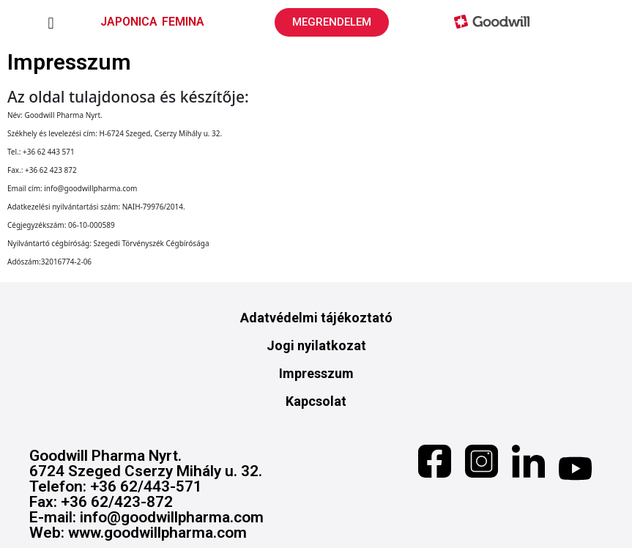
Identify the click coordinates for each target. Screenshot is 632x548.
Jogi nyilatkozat (316, 345)
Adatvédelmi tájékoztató (316, 317)
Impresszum (316, 373)
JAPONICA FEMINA (152, 22)
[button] (51, 24)
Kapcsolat (316, 401)
